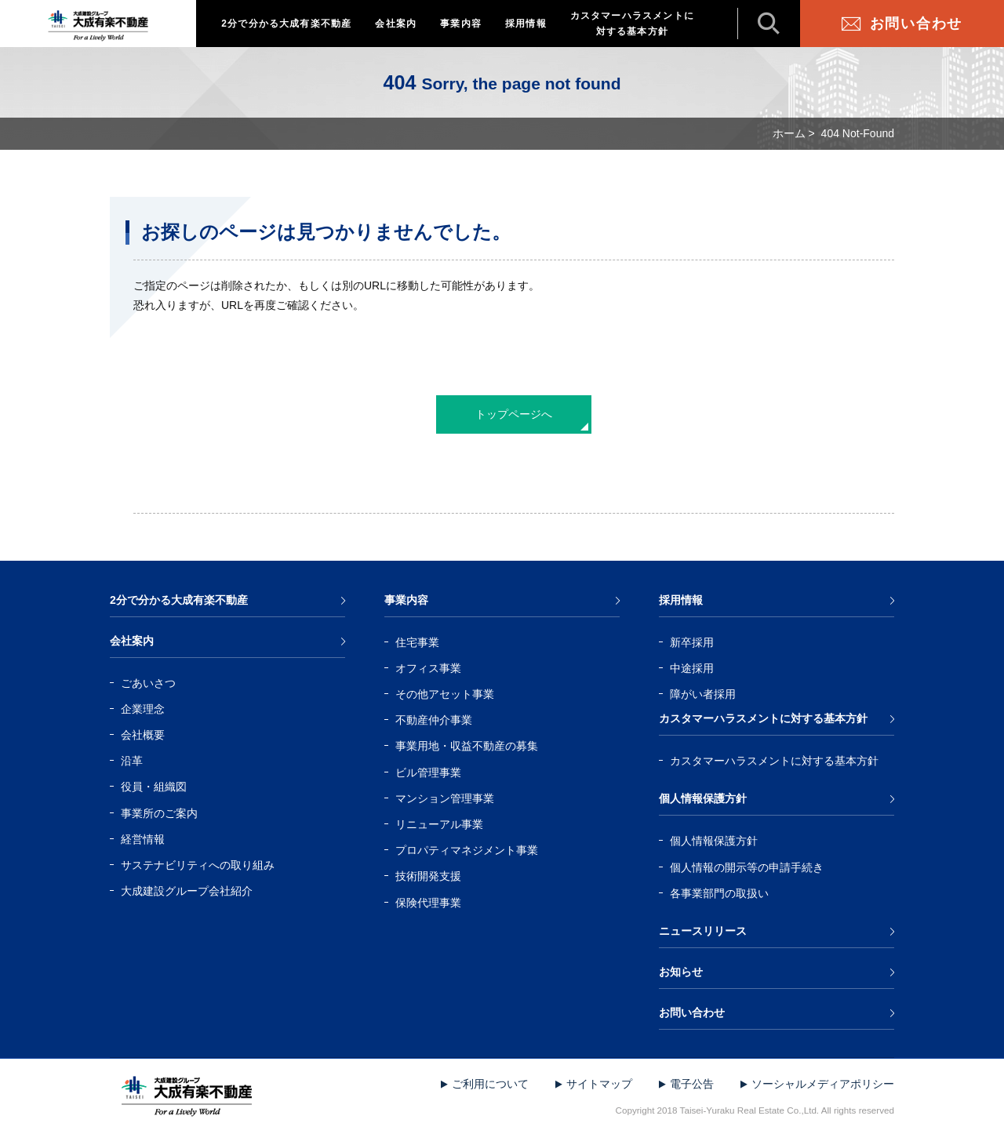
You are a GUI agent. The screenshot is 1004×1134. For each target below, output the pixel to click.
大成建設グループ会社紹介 (187, 891)
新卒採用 (692, 642)
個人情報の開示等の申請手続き (747, 867)
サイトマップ (599, 1084)
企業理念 (143, 709)
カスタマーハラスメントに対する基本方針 (632, 23)
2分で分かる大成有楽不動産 (286, 23)
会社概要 (143, 735)
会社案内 (396, 23)
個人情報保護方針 (703, 798)
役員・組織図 (154, 786)
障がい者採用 (703, 694)
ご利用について (490, 1084)
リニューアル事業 (439, 824)
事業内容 (461, 23)
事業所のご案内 (159, 813)
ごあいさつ (148, 683)
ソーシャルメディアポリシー (822, 1084)
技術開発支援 (428, 876)
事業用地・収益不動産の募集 (466, 746)
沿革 (132, 760)
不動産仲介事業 (433, 720)
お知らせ (681, 971)
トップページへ (513, 414)
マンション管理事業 (444, 798)
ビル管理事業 (428, 772)
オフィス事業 (428, 668)
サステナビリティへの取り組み (198, 865)
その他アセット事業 (444, 694)
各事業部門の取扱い (719, 893)
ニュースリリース (703, 931)
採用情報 (526, 23)
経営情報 (143, 839)
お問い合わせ (916, 23)
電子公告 (692, 1084)
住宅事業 (417, 642)
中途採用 (692, 668)
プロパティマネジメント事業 (466, 850)
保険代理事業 (428, 902)
